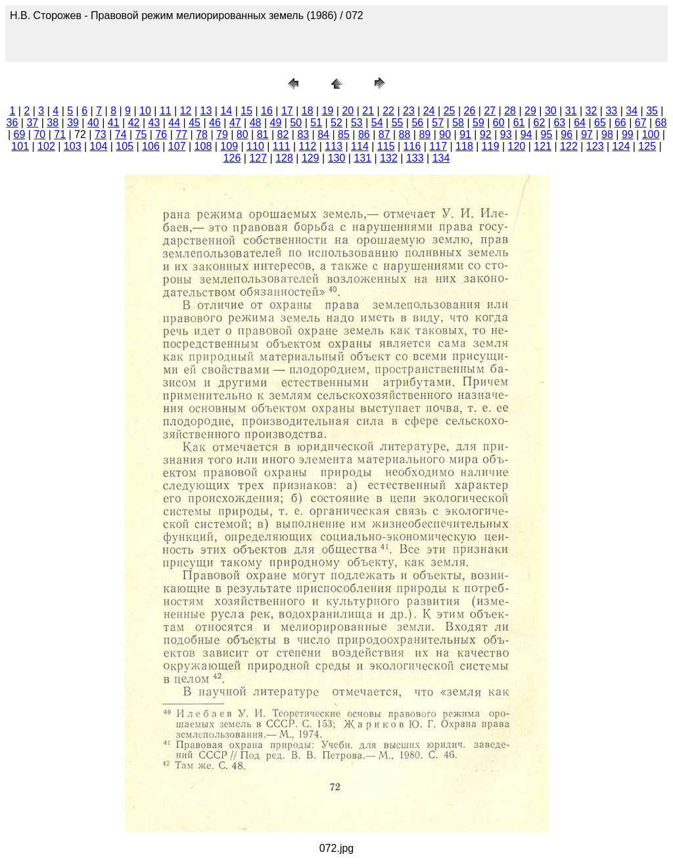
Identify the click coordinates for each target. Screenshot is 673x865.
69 (20, 134)
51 (316, 122)
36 (12, 122)
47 (235, 122)
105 (124, 146)
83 (303, 134)
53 (357, 122)
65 (600, 122)
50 (296, 122)
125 (647, 146)
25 (449, 110)
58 (458, 122)
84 (323, 134)
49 (276, 122)
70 (39, 134)
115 (386, 146)
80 (242, 134)
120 (517, 146)
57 (438, 122)
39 (73, 122)
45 (194, 122)
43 (154, 122)
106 (151, 146)
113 (333, 146)
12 (186, 110)
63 (559, 122)
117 (438, 146)
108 (203, 146)
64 (580, 122)
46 (215, 122)
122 (569, 146)
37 (32, 122)
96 (566, 134)
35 (652, 110)
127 (258, 158)
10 (145, 110)
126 (232, 158)
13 (206, 110)
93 (506, 134)
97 (587, 134)
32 (591, 110)
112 (308, 146)
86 (364, 134)
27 (490, 110)
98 (607, 134)
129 (310, 158)
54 (377, 122)
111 (281, 146)
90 (445, 134)
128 (284, 158)
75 (141, 134)
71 (60, 134)
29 (530, 110)
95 (547, 134)
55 (398, 122)
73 (100, 134)
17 (287, 110)
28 (510, 110)
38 (52, 122)
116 (412, 146)
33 (611, 110)
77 (181, 134)
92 (486, 134)
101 (20, 146)
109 (229, 146)
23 (409, 110)
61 (519, 122)
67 (641, 122)
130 (337, 158)
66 (620, 122)
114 (360, 146)
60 (499, 122)
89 (424, 134)
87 (384, 134)
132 (389, 158)
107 (177, 146)
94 (526, 134)
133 (415, 158)
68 (661, 122)
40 (93, 122)
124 (621, 146)
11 (166, 110)
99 (628, 134)
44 (174, 122)
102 (46, 146)
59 (478, 122)
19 (328, 110)
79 (222, 134)
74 (121, 134)
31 (571, 110)
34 (632, 110)
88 (405, 134)
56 (417, 122)
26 (470, 110)
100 (651, 134)
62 (539, 122)
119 (490, 146)
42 (134, 122)
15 (246, 110)
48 (256, 122)
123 (595, 146)
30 (551, 110)
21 (368, 110)
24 (429, 110)
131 (362, 158)
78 (202, 134)
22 (388, 110)
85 (344, 134)
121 (542, 146)
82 (283, 134)
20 (348, 110)
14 (226, 110)
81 (263, 134)
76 (161, 134)
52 (336, 122)
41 (114, 122)
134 (441, 158)
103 (72, 146)
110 (255, 146)
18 (307, 110)
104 (99, 146)
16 (267, 110)
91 (465, 134)
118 (464, 146)
